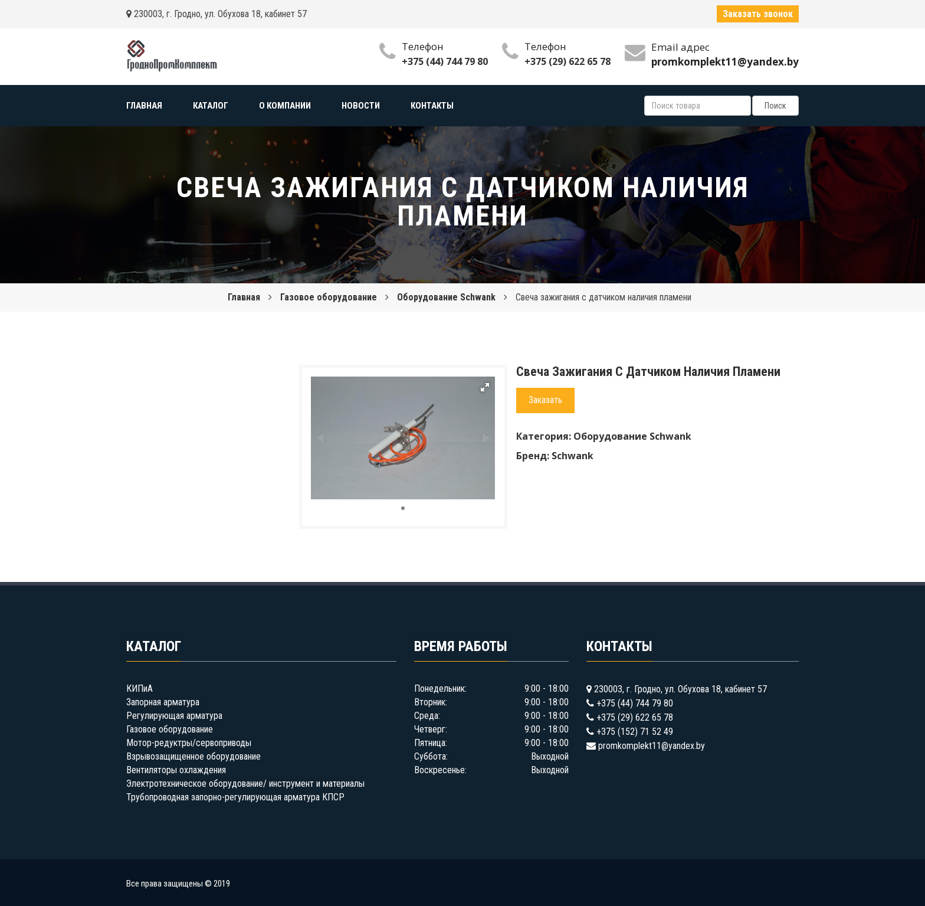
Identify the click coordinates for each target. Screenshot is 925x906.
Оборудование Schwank (446, 297)
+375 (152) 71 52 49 (634, 731)
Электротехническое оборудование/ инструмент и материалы (245, 783)
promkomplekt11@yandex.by (651, 745)
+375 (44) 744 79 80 (445, 61)
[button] (484, 387)
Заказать (545, 399)
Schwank (572, 455)
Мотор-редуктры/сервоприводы (188, 742)
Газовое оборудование (328, 297)
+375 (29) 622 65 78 (567, 61)
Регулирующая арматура (174, 715)
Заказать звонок (758, 13)
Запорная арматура (162, 702)
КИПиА (139, 688)
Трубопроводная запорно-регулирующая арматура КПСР (235, 797)
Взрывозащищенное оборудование (193, 756)
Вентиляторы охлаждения (176, 770)
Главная (244, 297)
